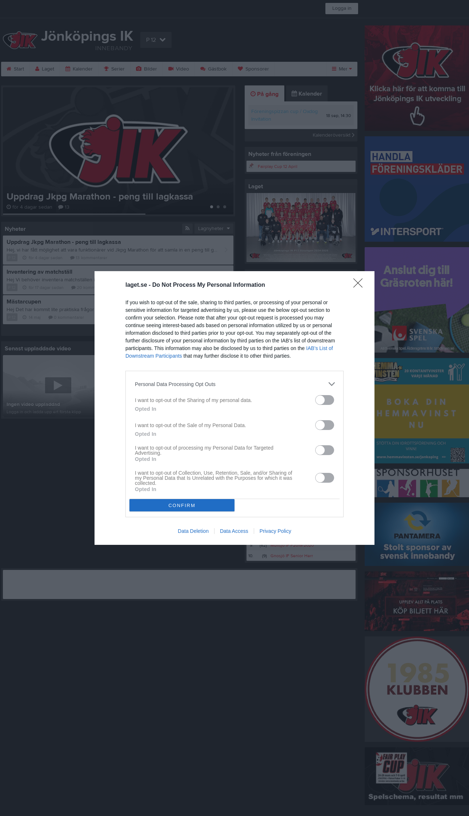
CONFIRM (182, 505)
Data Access (234, 531)
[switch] (324, 400)
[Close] (360, 285)
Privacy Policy (275, 531)
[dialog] (234, 408)
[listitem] (234, 384)
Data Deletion (193, 531)
